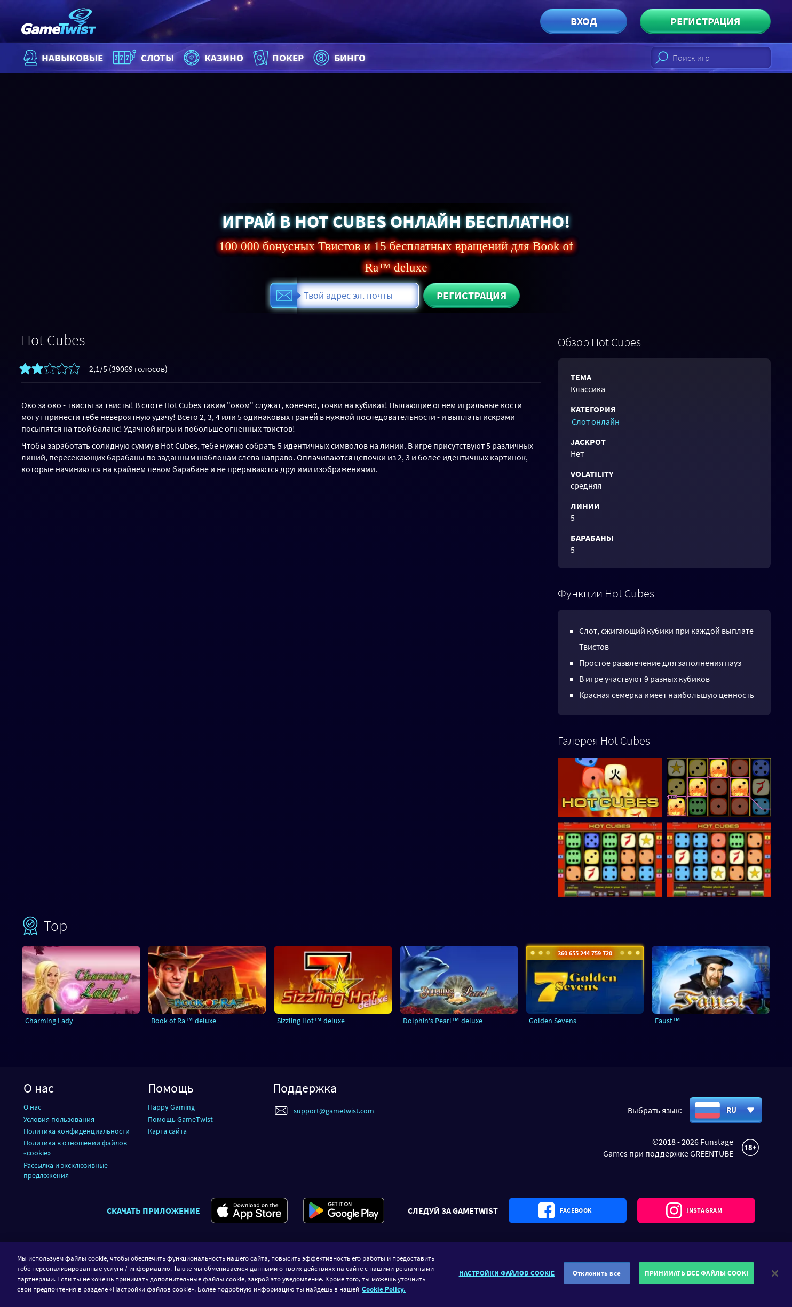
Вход (584, 21)
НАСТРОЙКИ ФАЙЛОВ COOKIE (507, 1274)
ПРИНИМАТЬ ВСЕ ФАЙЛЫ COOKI (696, 1274)
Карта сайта (167, 1130)
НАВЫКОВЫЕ (62, 57)
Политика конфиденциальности (76, 1130)
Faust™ (669, 1021)
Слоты (145, 57)
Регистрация (705, 21)
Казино (218, 57)
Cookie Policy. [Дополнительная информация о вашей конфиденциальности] (384, 1290)
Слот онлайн (595, 421)
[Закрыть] (775, 1274)
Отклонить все (597, 1274)
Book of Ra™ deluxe (185, 1021)
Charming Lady (51, 1021)
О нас (32, 1107)
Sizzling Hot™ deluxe (313, 1021)
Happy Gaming (171, 1107)
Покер (285, 57)
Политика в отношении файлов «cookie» (75, 1148)
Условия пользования (58, 1118)
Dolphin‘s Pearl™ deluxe (445, 1021)
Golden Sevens (554, 1021)
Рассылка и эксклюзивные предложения (65, 1170)
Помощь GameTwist (180, 1118)
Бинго (348, 57)
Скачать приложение (153, 1221)
